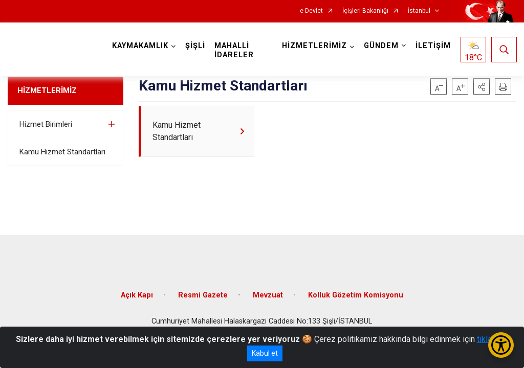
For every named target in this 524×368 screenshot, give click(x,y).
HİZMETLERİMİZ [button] (313, 45)
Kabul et (265, 353)
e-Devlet (311, 11)
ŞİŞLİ (196, 45)
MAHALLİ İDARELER (234, 50)
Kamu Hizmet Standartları (62, 151)
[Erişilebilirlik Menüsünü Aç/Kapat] (501, 345)
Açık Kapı (137, 292)
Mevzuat (268, 292)
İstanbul (419, 11)
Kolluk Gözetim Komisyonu (355, 292)
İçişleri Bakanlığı (365, 11)
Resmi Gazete (203, 292)
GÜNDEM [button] (380, 45)
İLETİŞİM (432, 45)
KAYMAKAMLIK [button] (141, 45)
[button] (481, 86)
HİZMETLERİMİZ (47, 90)
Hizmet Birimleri (45, 124)
